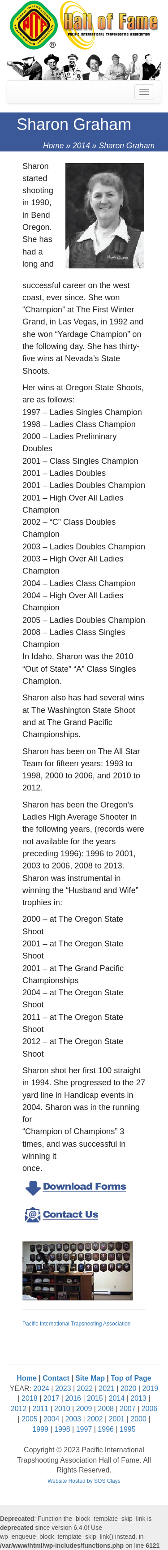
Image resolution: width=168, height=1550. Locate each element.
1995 (128, 1429)
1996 (106, 1429)
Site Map (90, 1378)
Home (53, 145)
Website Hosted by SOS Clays (84, 1481)
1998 (62, 1429)
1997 (84, 1429)
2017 (51, 1398)
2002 (95, 1419)
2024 (41, 1388)
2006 (150, 1408)
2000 (138, 1419)
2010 (62, 1408)
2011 (40, 1408)
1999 (40, 1429)
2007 (128, 1408)
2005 (30, 1419)
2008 (106, 1408)
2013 (138, 1398)
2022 (85, 1388)
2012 (19, 1408)
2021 (107, 1388)
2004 (51, 1419)
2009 (84, 1408)
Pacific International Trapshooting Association (76, 1324)
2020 (129, 1388)
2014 (81, 145)
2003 (73, 1419)
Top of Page (131, 1378)
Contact (56, 1378)
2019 (150, 1388)
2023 (63, 1388)
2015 (95, 1398)
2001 (117, 1419)
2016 (73, 1398)
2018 (30, 1398)
